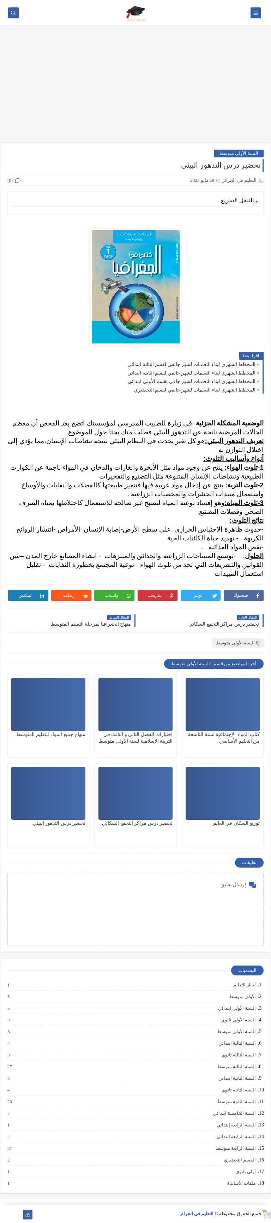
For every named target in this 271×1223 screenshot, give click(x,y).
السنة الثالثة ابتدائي (237, 1043)
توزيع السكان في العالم (236, 823)
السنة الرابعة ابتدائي (236, 1137)
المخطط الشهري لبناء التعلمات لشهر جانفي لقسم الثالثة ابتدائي (191, 364)
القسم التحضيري (239, 1160)
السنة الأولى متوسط (239, 153)
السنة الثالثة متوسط (236, 1067)
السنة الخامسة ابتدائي (234, 1113)
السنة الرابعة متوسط (235, 1148)
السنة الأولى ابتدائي (236, 1008)
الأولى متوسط (242, 996)
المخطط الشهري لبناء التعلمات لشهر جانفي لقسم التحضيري (195, 390)
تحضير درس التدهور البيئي (59, 823)
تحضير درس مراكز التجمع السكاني (137, 823)
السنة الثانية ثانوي (238, 1090)
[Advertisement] (135, 87)
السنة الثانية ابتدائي (237, 1078)
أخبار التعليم (244, 985)
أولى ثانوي (245, 1172)
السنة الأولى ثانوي (238, 1020)
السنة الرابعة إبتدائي (236, 1125)
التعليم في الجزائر (197, 1213)
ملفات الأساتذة (241, 1183)
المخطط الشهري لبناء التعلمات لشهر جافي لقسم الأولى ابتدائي (191, 381)
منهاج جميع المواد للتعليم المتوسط (50, 734)
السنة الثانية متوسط (236, 1102)
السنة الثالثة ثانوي (238, 1055)
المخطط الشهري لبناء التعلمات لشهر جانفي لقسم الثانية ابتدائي (191, 373)
